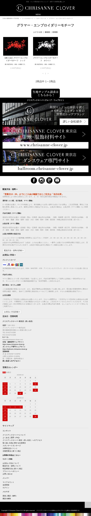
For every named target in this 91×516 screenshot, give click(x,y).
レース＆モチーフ (27, 18)
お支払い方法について (11, 463)
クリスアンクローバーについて (14, 435)
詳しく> (62, 1)
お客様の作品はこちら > (11, 455)
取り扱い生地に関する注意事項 (14, 443)
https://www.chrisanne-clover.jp (13, 344)
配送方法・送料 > (10, 189)
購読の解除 (7, 499)
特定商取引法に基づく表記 (12, 469)
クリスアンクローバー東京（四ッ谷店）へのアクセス (22, 440)
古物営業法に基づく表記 (12, 451)
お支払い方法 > (9, 255)
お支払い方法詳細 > (12, 312)
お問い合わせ (7, 474)
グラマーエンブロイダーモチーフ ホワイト (45, 59)
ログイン (6, 488)
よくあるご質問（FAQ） (12, 437)
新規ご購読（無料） (10, 496)
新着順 (55, 32)
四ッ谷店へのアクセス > (11, 361)
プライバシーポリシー (11, 471)
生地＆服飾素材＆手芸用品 (11, 18)
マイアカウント (8, 482)
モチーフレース (41, 18)
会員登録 (6, 485)
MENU (36, 14)
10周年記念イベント (10, 448)
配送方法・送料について (12, 466)
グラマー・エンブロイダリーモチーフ (61, 18)
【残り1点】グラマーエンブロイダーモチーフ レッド (16, 59)
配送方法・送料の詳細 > (13, 250)
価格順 (47, 32)
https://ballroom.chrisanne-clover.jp (15, 349)
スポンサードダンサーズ (12, 446)
